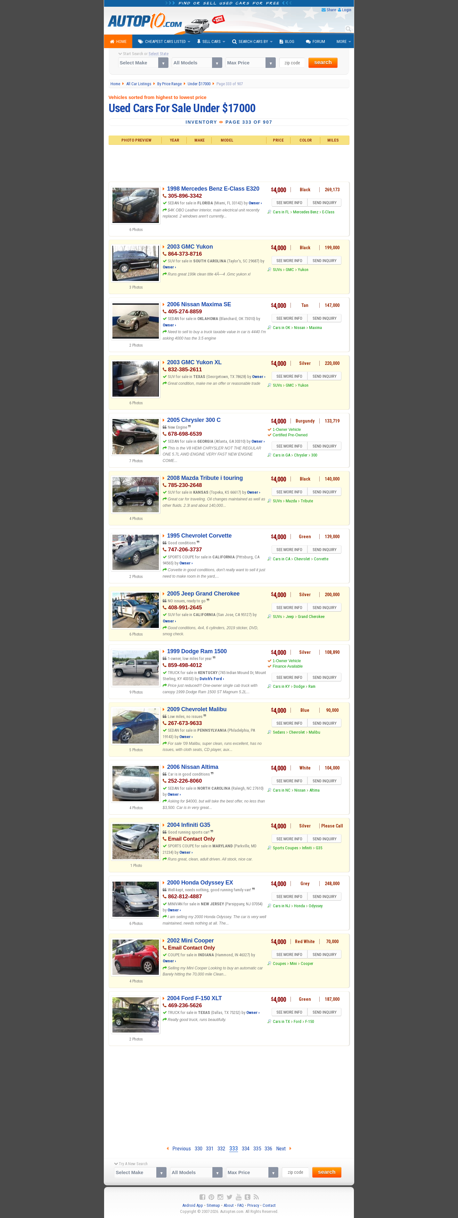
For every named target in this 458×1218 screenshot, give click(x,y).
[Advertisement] (229, 162)
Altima (314, 791)
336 (268, 1148)
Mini (293, 964)
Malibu (314, 733)
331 (210, 1148)
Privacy (253, 1205)
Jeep (290, 617)
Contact (269, 1205)
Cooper (307, 964)
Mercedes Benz (305, 212)
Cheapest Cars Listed (162, 41)
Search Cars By (250, 41)
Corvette (321, 559)
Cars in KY (281, 687)
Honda (299, 906)
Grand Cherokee (311, 617)
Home (118, 41)
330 (198, 1148)
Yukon (303, 270)
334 (245, 1148)
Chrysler (300, 456)
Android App (192, 1205)
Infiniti (307, 848)
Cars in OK (281, 328)
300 (314, 456)
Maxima (315, 328)
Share (331, 9)
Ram (311, 687)
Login (346, 9)
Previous (179, 1148)
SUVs (277, 270)
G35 (319, 848)
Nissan (299, 328)
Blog (287, 41)
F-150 (309, 1022)
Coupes (279, 964)
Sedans (279, 733)
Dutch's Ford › (212, 678)
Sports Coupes (285, 848)
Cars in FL (281, 212)
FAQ (240, 1205)
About (229, 1205)
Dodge (299, 687)
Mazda (291, 501)
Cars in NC (281, 791)
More (342, 41)
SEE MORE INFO (288, 203)
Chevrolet (302, 559)
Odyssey (316, 906)
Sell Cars (209, 41)
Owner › (255, 203)
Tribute (307, 501)
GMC (290, 270)
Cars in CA (281, 559)
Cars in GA (281, 456)
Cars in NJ (281, 906)
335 (257, 1148)
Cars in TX (281, 1022)
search (323, 62)
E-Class (328, 212)
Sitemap (213, 1205)
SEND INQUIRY (325, 203)
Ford (297, 1022)
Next (283, 1148)
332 (221, 1148)
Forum (315, 41)
